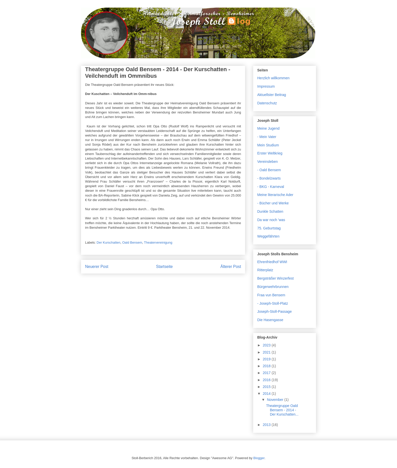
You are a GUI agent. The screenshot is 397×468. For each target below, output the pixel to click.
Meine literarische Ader (275, 195)
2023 (267, 345)
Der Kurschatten (109, 242)
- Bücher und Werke (273, 203)
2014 (267, 394)
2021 (267, 352)
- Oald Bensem (269, 170)
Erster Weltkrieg (269, 153)
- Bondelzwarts (269, 178)
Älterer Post (231, 266)
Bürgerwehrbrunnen (273, 287)
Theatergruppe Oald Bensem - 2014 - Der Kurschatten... (282, 410)
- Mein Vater (266, 137)
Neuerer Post (96, 266)
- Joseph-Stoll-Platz (272, 303)
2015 (267, 387)
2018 (267, 366)
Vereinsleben (267, 162)
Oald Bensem (132, 242)
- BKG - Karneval (270, 187)
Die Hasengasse (270, 320)
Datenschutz (267, 103)
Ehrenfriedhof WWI (272, 262)
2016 (267, 380)
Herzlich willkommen (273, 78)
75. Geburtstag (269, 228)
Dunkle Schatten (270, 211)
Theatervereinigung (158, 242)
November (275, 400)
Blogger (259, 458)
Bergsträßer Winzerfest (275, 278)
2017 (267, 373)
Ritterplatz (265, 270)
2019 (267, 359)
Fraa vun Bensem (271, 295)
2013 (267, 425)
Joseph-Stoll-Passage (274, 311)
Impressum (266, 86)
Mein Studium (268, 145)
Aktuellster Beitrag (271, 95)
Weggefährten (268, 236)
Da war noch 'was (271, 220)
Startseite (164, 266)
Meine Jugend (268, 128)
